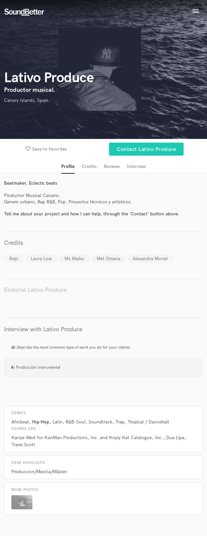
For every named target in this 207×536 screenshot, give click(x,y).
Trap (119, 422)
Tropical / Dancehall (148, 422)
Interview (136, 166)
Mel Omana (108, 258)
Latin (58, 422)
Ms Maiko (74, 258)
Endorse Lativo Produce (35, 290)
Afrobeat (20, 422)
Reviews (112, 166)
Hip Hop (40, 422)
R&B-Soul (76, 422)
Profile (68, 166)
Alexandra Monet (150, 258)
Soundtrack (100, 422)
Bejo (13, 258)
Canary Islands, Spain (26, 100)
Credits (89, 166)
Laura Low (41, 258)
